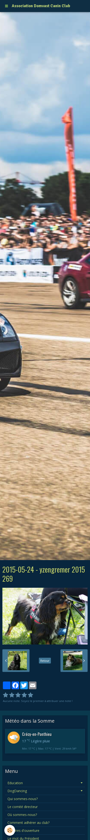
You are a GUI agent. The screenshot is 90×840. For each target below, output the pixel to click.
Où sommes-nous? (22, 814)
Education (15, 783)
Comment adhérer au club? (28, 822)
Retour (44, 661)
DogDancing (17, 791)
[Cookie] (9, 830)
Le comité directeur (22, 806)
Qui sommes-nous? (22, 798)
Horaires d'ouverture (23, 830)
